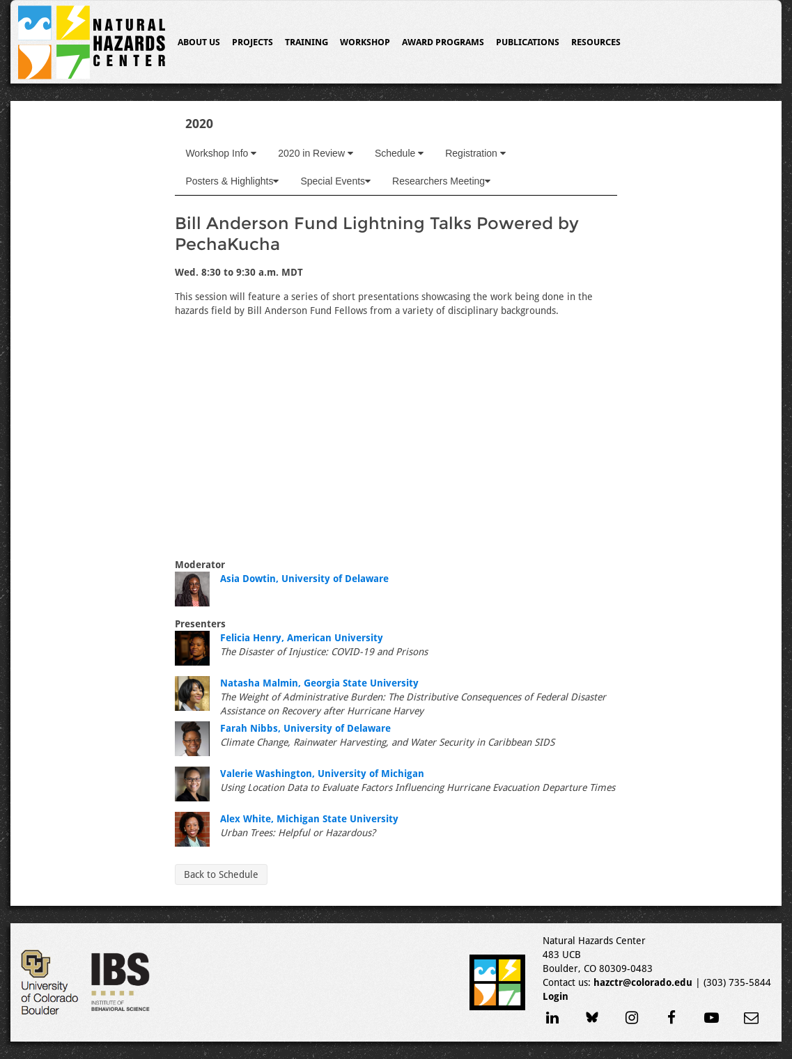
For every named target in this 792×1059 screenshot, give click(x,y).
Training (306, 42)
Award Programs (443, 42)
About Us (199, 42)
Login (555, 996)
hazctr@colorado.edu (642, 982)
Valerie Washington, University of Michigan (322, 773)
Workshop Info (220, 153)
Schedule (399, 153)
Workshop (365, 42)
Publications (527, 42)
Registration (475, 153)
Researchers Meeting (441, 181)
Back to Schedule (221, 874)
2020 (199, 123)
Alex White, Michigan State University (309, 818)
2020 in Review (315, 153)
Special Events (335, 181)
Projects (252, 42)
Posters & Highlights (232, 181)
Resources (596, 42)
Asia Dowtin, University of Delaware (304, 578)
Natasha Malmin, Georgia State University (319, 683)
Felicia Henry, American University (301, 637)
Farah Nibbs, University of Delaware (305, 728)
